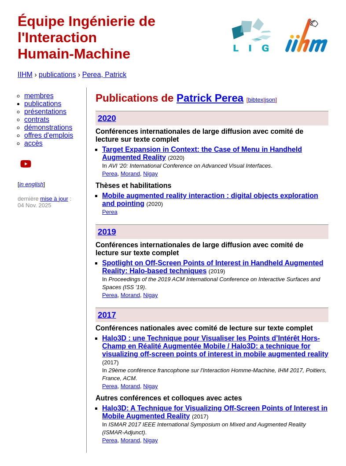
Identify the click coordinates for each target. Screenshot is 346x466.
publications (57, 74)
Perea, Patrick (104, 74)
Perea (110, 173)
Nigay (150, 173)
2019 (107, 231)
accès (33, 143)
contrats (36, 119)
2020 (107, 118)
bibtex (255, 99)
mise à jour (54, 198)
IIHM (25, 74)
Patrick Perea (210, 98)
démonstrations (48, 127)
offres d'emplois (48, 135)
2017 (107, 314)
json (270, 99)
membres (39, 95)
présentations (45, 111)
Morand (130, 173)
